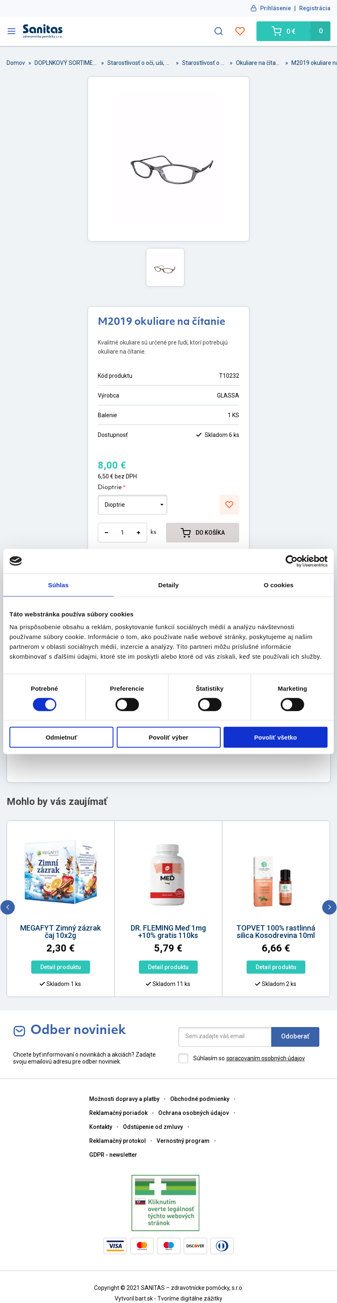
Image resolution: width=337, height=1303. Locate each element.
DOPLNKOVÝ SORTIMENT (66, 63)
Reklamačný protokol (117, 1141)
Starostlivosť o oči (204, 63)
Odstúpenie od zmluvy (153, 1127)
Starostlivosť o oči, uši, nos (140, 63)
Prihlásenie (275, 8)
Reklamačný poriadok (118, 1113)
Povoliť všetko (275, 737)
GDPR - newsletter (113, 1154)
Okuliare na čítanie (259, 63)
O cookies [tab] (279, 584)
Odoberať (295, 1036)
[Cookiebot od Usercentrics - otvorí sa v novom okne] (292, 561)
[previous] (7, 907)
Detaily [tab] (168, 584)
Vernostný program (183, 1141)
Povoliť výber (168, 737)
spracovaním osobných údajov (265, 1058)
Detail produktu (52, 967)
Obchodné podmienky (199, 1099)
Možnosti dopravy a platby (124, 1099)
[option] (160, 890)
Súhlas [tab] (58, 584)
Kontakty (100, 1127)
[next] (329, 907)
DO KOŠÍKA (203, 533)
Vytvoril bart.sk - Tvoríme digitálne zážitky (168, 1298)
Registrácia (314, 8)
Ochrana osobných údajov (193, 1113)
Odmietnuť (61, 737)
